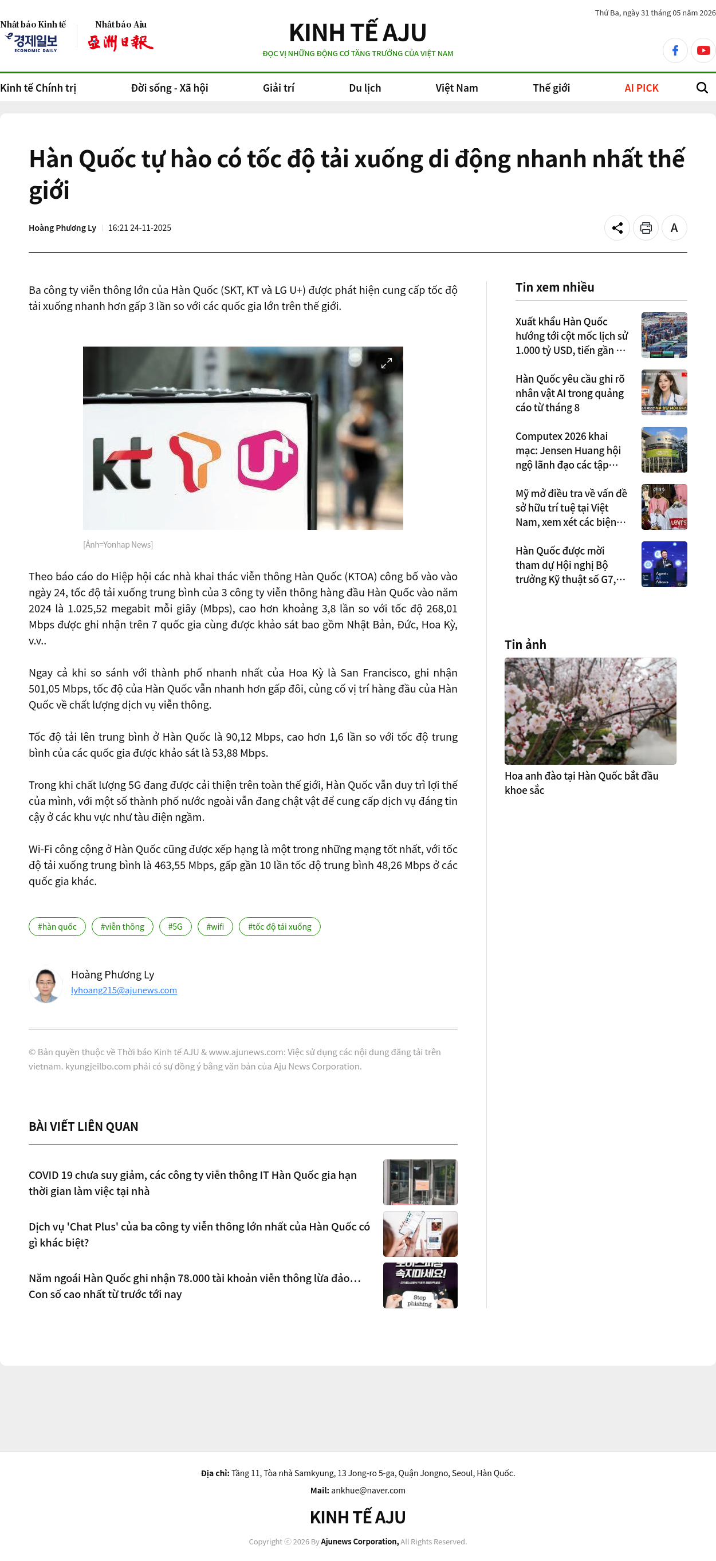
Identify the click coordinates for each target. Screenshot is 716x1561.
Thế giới (551, 87)
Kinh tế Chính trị (38, 87)
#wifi (216, 926)
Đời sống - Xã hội (169, 87)
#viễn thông (122, 926)
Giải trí (278, 87)
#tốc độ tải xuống (279, 926)
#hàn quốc (57, 926)
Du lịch (365, 87)
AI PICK (642, 87)
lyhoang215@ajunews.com (124, 990)
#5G (175, 926)
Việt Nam (457, 87)
